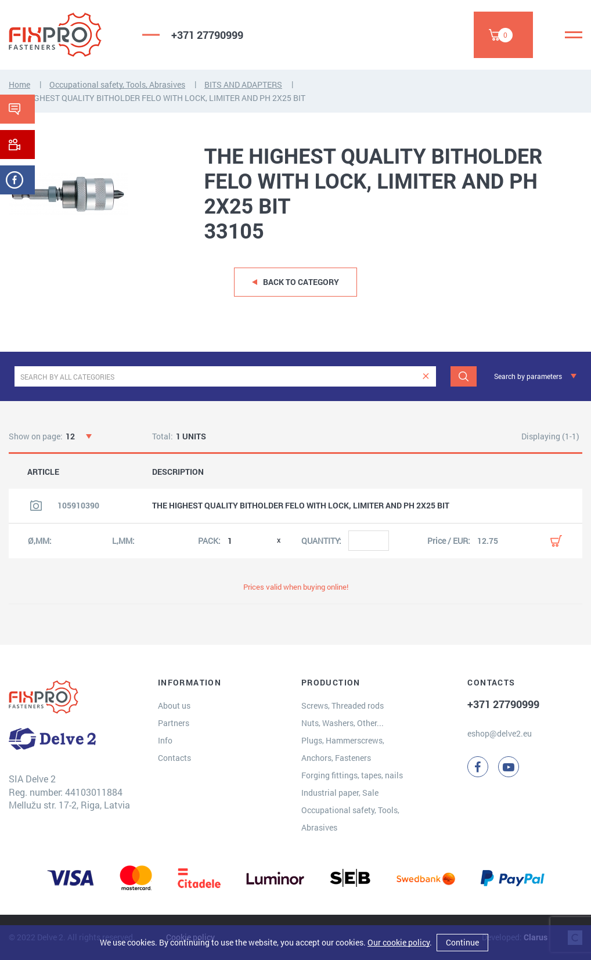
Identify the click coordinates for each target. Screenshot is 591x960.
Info (165, 740)
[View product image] (36, 505)
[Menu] (573, 35)
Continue (462, 942)
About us (174, 705)
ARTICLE (43, 472)
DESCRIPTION (178, 472)
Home (19, 84)
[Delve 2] (67, 35)
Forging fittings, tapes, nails (352, 775)
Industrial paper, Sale (340, 792)
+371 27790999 (207, 35)
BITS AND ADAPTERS (243, 84)
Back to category (301, 281)
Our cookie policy (398, 942)
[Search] (464, 376)
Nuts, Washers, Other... (342, 722)
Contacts (174, 757)
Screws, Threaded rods (342, 705)
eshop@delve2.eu (499, 733)
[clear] (426, 376)
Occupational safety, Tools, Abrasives (117, 84)
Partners (173, 722)
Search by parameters (528, 376)
